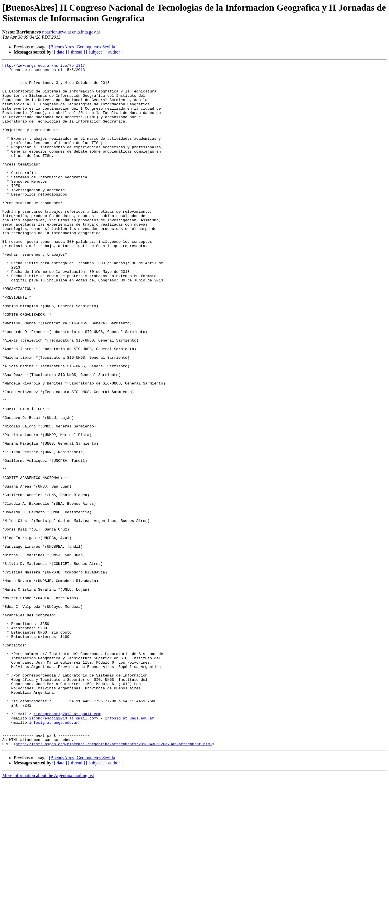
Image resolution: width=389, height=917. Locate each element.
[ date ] (60, 52)
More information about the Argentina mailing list (48, 912)
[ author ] (114, 52)
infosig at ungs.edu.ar (129, 849)
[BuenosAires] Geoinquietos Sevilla (82, 46)
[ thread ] (76, 52)
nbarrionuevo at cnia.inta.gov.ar (71, 31)
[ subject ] (95, 52)
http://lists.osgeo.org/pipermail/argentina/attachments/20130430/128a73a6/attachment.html (114, 880)
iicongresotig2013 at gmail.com (66, 844)
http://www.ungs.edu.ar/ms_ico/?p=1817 (43, 66)
